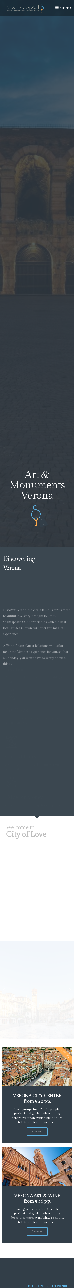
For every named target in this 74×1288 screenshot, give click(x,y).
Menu (63, 8)
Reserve (37, 1131)
